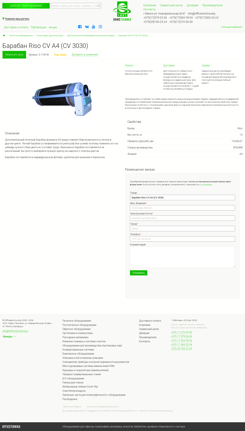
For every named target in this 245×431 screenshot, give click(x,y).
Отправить (138, 273)
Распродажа (69, 399)
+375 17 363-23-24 (181, 344)
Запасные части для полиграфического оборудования (93, 394)
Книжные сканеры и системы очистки (83, 341)
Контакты (149, 9)
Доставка (169, 65)
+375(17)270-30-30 (181, 21)
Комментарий (138, 244)
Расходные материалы (75, 337)
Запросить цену (14, 54)
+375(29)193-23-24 (155, 21)
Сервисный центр (171, 5)
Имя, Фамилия (138, 203)
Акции (53, 27)
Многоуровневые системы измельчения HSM (88, 366)
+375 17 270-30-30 (181, 332)
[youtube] (93, 26)
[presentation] (154, 288)
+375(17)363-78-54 (181, 17)
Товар (133, 192)
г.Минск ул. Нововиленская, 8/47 (164, 13)
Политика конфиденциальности (103, 406)
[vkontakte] (87, 26)
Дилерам (192, 5)
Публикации (38, 27)
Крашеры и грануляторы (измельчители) (85, 370)
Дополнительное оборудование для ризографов (91, 35)
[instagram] (100, 26)
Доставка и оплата (16, 27)
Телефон (135, 234)
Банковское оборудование (78, 353)
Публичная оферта (71, 406)
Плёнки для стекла (72, 382)
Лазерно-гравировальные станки (81, 374)
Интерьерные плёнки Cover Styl (80, 386)
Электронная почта (141, 213)
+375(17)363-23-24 (206, 17)
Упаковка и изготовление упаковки (82, 357)
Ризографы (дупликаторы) (50, 35)
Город (134, 223)
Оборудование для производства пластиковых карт (92, 345)
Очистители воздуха (73, 390)
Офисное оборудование (76, 329)
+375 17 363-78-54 (181, 340)
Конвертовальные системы (78, 349)
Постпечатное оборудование (79, 324)
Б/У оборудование (73, 378)
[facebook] (80, 26)
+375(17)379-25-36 (155, 17)
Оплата (129, 65)
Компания (149, 5)
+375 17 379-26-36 (181, 336)
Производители (212, 5)
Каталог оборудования (26, 5)
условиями (206, 184)
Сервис (206, 65)
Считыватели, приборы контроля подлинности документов (95, 361)
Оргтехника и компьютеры (77, 333)
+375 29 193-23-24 (181, 348)
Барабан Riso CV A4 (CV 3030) (133, 35)
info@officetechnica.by (201, 13)
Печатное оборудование (21, 35)
